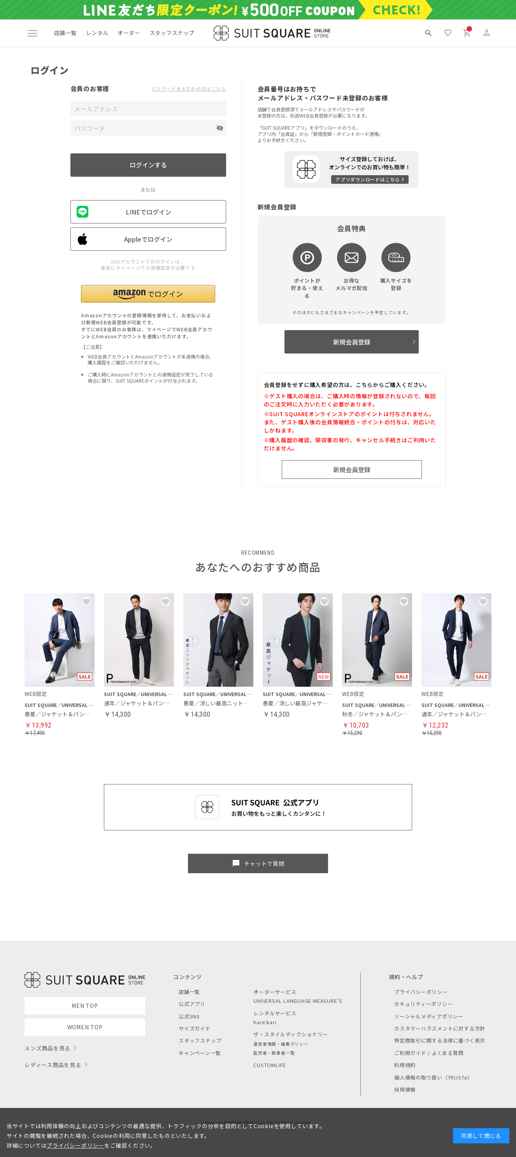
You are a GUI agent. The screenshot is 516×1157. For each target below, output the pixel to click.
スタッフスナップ (171, 33)
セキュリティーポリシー (423, 1004)
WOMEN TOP (85, 1027)
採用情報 (405, 1089)
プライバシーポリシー (421, 991)
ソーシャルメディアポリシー (428, 1016)
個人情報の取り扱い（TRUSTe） (433, 1077)
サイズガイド (195, 1028)
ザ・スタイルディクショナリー (290, 1034)
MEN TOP (85, 1005)
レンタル (97, 33)
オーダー (129, 33)
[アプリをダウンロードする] (351, 169)
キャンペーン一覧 (200, 1053)
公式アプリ (192, 1004)
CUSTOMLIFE (269, 1065)
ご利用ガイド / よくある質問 (429, 1053)
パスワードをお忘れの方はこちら (188, 89)
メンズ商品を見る (47, 1048)
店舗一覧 (65, 33)
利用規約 (405, 1065)
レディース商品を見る (53, 1065)
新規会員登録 (351, 341)
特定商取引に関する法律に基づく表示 (439, 1040)
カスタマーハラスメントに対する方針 (439, 1028)
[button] (148, 293)
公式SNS (189, 1016)
